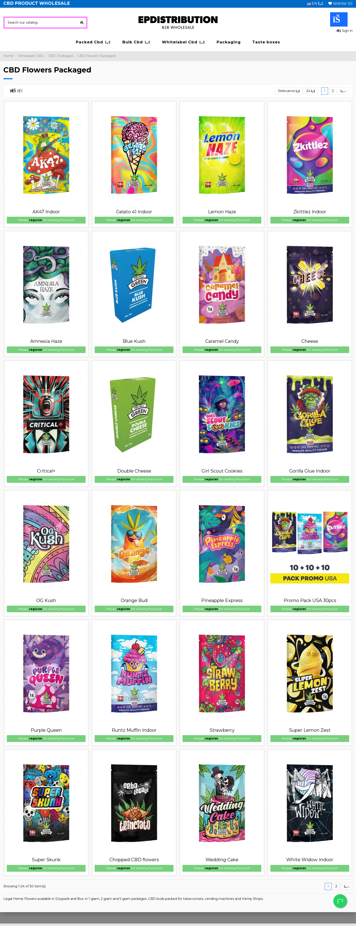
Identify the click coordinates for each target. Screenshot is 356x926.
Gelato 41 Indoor (134, 211)
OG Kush (46, 600)
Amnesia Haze (46, 341)
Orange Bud (134, 600)
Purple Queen (46, 730)
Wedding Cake (221, 859)
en (315, 3)
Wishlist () (340, 3)
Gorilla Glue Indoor (309, 471)
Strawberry (222, 730)
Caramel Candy (222, 341)
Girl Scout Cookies (222, 471)
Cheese (310, 341)
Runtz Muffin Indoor (134, 730)
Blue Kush (134, 341)
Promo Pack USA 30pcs (310, 600)
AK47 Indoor (46, 211)
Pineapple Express (222, 600)
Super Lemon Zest (310, 730)
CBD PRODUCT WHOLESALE (36, 3)
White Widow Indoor (309, 859)
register (35, 220)
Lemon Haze (222, 211)
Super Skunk (46, 859)
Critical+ (46, 471)
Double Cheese (134, 471)
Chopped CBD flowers (134, 859)
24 (310, 91)
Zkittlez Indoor (309, 211)
